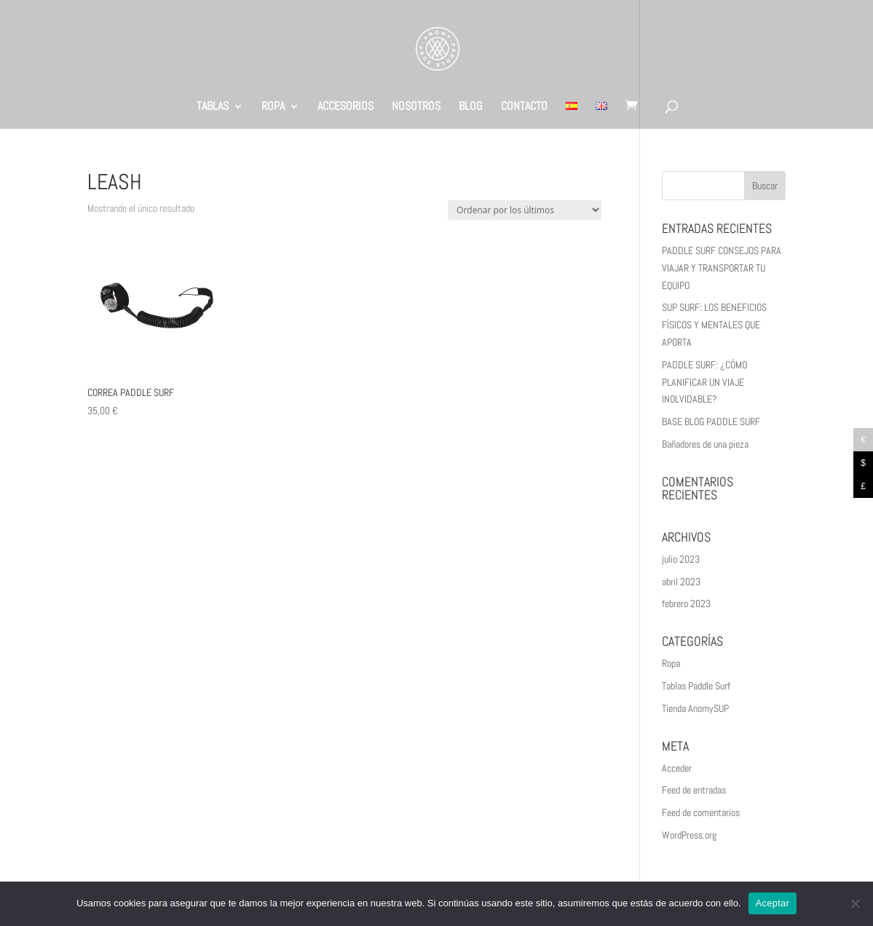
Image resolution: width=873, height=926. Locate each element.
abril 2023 (681, 581)
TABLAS (213, 107)
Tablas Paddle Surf (696, 685)
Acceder (677, 768)
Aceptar (773, 903)
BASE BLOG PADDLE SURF (711, 421)
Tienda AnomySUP (695, 708)
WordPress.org (689, 835)
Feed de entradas (694, 789)
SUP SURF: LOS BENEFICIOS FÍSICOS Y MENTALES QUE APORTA (714, 325)
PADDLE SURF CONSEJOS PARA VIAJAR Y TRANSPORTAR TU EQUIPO (721, 268)
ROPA (273, 107)
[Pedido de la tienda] (524, 210)
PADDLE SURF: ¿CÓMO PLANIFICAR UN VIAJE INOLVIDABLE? (704, 382)
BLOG (471, 107)
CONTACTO (524, 107)
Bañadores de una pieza (705, 444)
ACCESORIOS (345, 107)
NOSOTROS (416, 107)
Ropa (671, 663)
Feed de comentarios (701, 812)
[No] (855, 903)
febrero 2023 (686, 603)
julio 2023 (681, 559)
